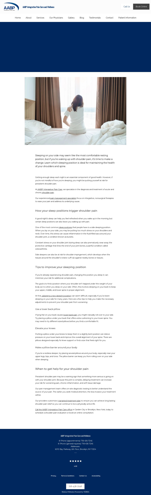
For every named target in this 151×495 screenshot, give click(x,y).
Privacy (53, 476)
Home (18, 18)
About (28, 18)
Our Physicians (56, 18)
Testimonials (95, 18)
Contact (109, 18)
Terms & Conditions (67, 476)
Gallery (71, 18)
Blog (82, 18)
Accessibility (96, 476)
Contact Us (83, 476)
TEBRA (86, 492)
